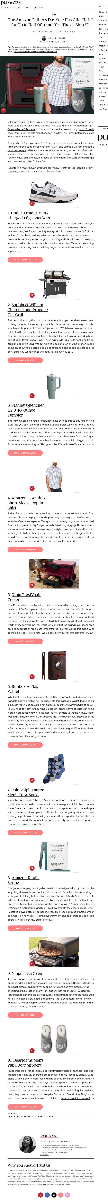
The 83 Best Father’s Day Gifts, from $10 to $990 (30, 1117)
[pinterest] (3, 110)
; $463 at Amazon (25, 360)
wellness (38, 8)
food (27, 8)
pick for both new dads (35, 1071)
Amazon (76, 207)
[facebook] (47, 1195)
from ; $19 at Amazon (25, 745)
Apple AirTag (41, 705)
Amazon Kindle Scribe (24, 880)
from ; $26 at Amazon (25, 1107)
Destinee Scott (57, 38)
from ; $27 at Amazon (25, 453)
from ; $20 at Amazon (25, 833)
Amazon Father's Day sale (21, 129)
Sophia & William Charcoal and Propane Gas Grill (28, 309)
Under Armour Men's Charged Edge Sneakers (29, 215)
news (54, 15)
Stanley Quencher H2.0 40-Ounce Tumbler (26, 410)
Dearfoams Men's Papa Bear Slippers (25, 1063)
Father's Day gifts (36, 122)
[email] (67, 1195)
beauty (17, 8)
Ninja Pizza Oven (27, 973)
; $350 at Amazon (25, 928)
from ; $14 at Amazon (25, 550)
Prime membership (25, 137)
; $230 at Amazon (25, 1015)
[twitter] (54, 1195)
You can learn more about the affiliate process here (35, 52)
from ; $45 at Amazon (25, 260)
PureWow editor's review (38, 920)
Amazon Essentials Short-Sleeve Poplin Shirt (26, 502)
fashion (5, 8)
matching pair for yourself (75, 1098)
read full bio (44, 1155)
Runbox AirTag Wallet (23, 689)
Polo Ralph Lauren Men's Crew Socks (26, 792)
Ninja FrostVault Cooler (24, 597)
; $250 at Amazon (25, 641)
